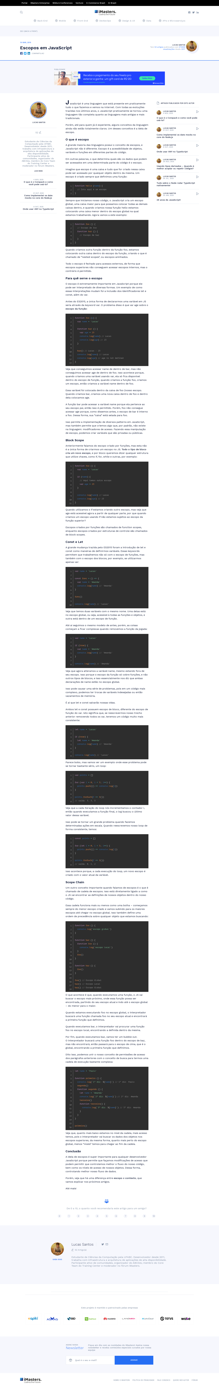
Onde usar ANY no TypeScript (38, 209)
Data (147, 20)
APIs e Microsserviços (172, 20)
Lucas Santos (179, 45)
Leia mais (38, 171)
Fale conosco (163, 1380)
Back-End (40, 20)
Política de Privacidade (143, 1380)
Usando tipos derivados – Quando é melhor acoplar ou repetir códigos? (175, 167)
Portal (24, 3)
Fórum (195, 1380)
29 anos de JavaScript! (169, 200)
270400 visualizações (175, 48)
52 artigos (160, 47)
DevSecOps (103, 20)
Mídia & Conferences (63, 3)
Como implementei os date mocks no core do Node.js (38, 196)
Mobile (60, 20)
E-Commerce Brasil (95, 3)
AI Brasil (112, 3)
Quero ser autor (181, 1380)
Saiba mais (57, 1260)
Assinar (144, 1360)
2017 (184, 49)
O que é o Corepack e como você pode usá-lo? (38, 183)
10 (154, 1216)
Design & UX (127, 20)
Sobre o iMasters (121, 1380)
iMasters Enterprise (40, 3)
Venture (79, 3)
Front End (81, 20)
